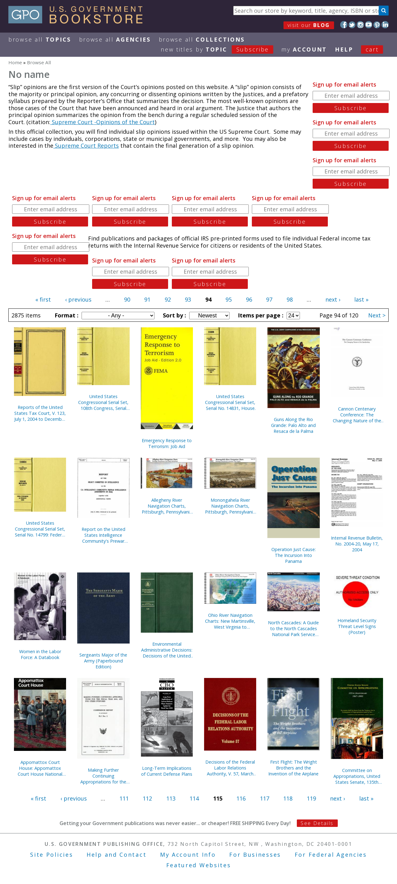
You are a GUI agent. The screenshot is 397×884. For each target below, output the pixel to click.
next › (332, 299)
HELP (344, 49)
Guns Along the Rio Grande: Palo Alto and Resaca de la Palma (293, 425)
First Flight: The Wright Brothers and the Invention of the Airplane (293, 768)
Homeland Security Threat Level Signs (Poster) (356, 626)
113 (171, 798)
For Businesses (255, 854)
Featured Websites (198, 865)
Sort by (174, 315)
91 (147, 299)
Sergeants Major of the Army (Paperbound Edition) (103, 661)
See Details (317, 823)
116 (241, 798)
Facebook (343, 24)
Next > (377, 315)
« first (43, 299)
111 (124, 798)
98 (290, 299)
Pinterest (377, 24)
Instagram (360, 24)
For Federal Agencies (331, 854)
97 (269, 299)
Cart (372, 49)
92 (168, 299)
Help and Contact (116, 854)
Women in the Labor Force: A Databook (40, 654)
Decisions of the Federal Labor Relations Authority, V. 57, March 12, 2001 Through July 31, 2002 (230, 768)
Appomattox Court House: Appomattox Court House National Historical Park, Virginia (40, 768)
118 (287, 798)
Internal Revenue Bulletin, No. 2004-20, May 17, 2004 (357, 544)
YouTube (368, 24)
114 (194, 798)
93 (188, 299)
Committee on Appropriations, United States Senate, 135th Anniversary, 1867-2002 (357, 776)
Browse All (39, 39)
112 (147, 798)
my (304, 49)
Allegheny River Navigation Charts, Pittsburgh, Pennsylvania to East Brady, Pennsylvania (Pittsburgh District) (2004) (166, 506)
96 (249, 299)
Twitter (352, 24)
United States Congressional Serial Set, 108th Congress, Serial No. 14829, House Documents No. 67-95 (103, 402)
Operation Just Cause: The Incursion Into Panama (293, 555)
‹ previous (78, 299)
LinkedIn (385, 24)
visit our (309, 25)
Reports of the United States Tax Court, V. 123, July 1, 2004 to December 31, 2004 (40, 413)
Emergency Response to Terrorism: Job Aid (167, 443)
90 (127, 299)
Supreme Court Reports (86, 145)
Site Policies (51, 854)
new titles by (221, 49)
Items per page (260, 315)
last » (361, 299)
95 (228, 299)
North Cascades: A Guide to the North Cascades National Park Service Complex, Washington (293, 628)
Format (66, 315)
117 (264, 798)
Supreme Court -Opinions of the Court (102, 122)
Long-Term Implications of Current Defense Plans (166, 771)
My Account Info (188, 854)
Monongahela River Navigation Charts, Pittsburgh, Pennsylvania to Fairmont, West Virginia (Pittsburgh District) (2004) (230, 506)
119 (311, 798)
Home (15, 62)
